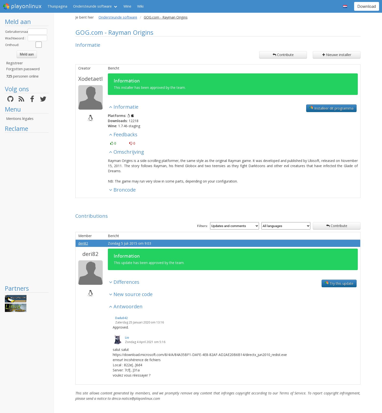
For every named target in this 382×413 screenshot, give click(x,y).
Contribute (283, 54)
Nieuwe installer (336, 54)
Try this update (339, 283)
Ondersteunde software (92, 6)
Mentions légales (20, 118)
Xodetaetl (90, 78)
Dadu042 (121, 318)
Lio (127, 337)
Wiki (140, 6)
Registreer (14, 63)
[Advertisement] (27, 208)
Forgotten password (23, 69)
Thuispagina (57, 6)
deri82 (83, 243)
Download (366, 6)
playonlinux (22, 6)
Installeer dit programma (331, 108)
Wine (127, 6)
